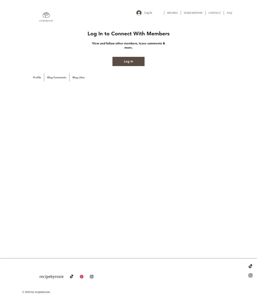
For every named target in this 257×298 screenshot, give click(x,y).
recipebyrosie (52, 276)
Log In (128, 61)
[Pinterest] (81, 276)
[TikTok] (250, 266)
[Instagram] (250, 275)
